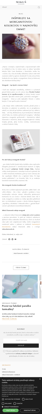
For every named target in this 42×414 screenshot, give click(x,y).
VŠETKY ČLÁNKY (21, 267)
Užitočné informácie (8, 372)
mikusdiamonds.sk (8, 229)
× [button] (40, 379)
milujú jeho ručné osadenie (31, 215)
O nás (4, 369)
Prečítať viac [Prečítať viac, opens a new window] (5, 396)
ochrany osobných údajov (24, 353)
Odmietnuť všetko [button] (30, 410)
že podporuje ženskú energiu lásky (17, 169)
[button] (21, 407)
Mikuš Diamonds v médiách (21, 253)
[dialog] (21, 395)
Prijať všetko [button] (10, 410)
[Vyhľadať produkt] (39, 7)
